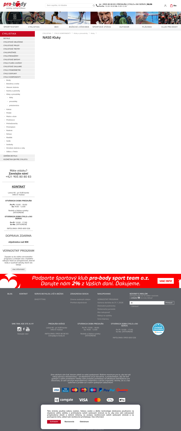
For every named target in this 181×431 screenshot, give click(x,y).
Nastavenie (70, 422)
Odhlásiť (135, 305)
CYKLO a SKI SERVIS (137, 4)
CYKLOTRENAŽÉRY (10, 55)
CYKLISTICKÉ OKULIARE (12, 66)
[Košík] (172, 5)
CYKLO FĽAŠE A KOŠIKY (12, 62)
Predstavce (10, 119)
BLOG (10, 293)
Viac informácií (98, 417)
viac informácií (18, 269)
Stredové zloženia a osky (15, 147)
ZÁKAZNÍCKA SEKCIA (80, 293)
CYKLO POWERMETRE (12, 69)
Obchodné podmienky (107, 305)
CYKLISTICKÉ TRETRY (11, 48)
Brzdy (8, 79)
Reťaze (9, 133)
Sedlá (8, 140)
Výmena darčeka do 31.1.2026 (111, 302)
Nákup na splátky (105, 315)
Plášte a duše (11, 116)
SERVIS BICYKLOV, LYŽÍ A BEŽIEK (49, 293)
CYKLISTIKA (33, 27)
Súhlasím (54, 422)
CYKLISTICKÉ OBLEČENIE (13, 41)
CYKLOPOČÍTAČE (9, 52)
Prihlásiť (168, 302)
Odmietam (85, 422)
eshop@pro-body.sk (56, 335)
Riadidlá (9, 137)
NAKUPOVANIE (104, 293)
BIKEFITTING (40, 299)
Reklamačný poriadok (107, 308)
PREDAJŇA (122, 4)
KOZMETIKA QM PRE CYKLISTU (15, 159)
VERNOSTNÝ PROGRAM (108, 299)
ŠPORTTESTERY (11, 27)
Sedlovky (9, 144)
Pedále (8, 112)
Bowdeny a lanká (12, 83)
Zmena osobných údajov (81, 299)
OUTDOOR (124, 27)
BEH (56, 27)
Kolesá (8, 109)
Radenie (9, 130)
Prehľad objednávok (79, 302)
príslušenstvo (14, 105)
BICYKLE (6, 38)
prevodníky (13, 101)
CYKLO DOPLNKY (10, 73)
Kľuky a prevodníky (13, 93)
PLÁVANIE (147, 27)
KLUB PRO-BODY (169, 27)
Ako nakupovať (104, 312)
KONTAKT (24, 293)
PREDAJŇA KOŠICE (56, 323)
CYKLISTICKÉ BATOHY (11, 59)
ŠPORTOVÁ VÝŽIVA (102, 27)
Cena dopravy (103, 318)
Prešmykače (10, 126)
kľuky (11, 97)
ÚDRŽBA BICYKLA (10, 155)
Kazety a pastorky (13, 90)
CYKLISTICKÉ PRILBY (11, 45)
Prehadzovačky (12, 123)
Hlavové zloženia (12, 86)
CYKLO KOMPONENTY (12, 76)
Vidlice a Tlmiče (12, 151)
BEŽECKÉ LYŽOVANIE (79, 27)
